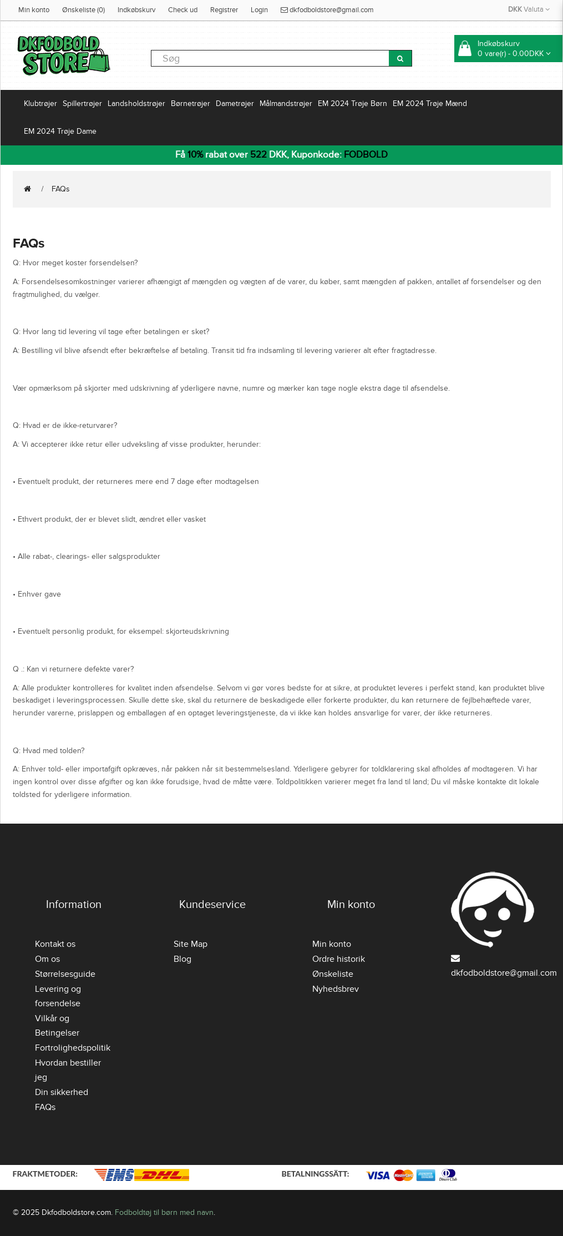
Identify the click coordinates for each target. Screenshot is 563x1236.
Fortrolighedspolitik (72, 1047)
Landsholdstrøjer (136, 103)
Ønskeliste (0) (83, 10)
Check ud (182, 10)
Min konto (33, 10)
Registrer (224, 10)
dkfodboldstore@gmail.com (327, 10)
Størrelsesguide (65, 974)
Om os (47, 959)
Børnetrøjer (190, 103)
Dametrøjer (235, 103)
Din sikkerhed (61, 1092)
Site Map (190, 944)
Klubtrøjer (40, 103)
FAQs (61, 189)
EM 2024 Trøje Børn (352, 103)
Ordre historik (338, 959)
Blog (182, 959)
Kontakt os (55, 944)
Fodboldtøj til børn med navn (164, 1212)
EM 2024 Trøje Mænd (430, 103)
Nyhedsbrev (335, 989)
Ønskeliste (332, 974)
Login (259, 10)
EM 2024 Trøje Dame (60, 131)
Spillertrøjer (82, 103)
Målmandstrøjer (286, 103)
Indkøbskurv (136, 10)
